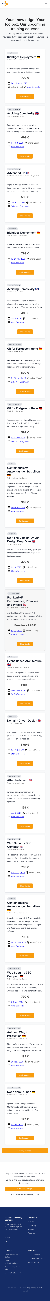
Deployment (13, 53)
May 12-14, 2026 (18, 690)
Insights (31, 1229)
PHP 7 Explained (34, 1255)
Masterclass (12, 657)
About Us (31, 1233)
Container (12, 464)
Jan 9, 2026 (16, 813)
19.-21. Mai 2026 (18, 259)
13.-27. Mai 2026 (18, 438)
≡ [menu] (46, 4)
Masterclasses (33, 1262)
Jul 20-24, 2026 (18, 202)
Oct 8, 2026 (16, 318)
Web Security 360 (14, 776)
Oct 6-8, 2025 (17, 143)
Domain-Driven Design (36, 1258)
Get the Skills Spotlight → (25, 1189)
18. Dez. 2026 (17, 1125)
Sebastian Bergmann (20, 206)
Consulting (32, 1225)
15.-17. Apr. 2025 (18, 507)
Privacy (7, 1241)
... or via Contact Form (13, 1273)
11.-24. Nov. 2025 (18, 378)
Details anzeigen (25, 97)
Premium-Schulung (15, 344)
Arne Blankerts (33, 87)
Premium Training (14, 109)
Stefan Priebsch (18, 571)
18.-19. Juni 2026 (18, 942)
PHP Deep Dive (14, 593)
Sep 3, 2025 (16, 631)
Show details (25, 156)
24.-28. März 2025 (19, 83)
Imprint (7, 1237)
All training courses (25, 1151)
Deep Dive (12, 534)
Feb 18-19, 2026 (18, 872)
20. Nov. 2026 (17, 1062)
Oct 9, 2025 (16, 567)
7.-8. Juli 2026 (17, 1002)
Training (31, 1222)
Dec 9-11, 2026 (17, 750)
